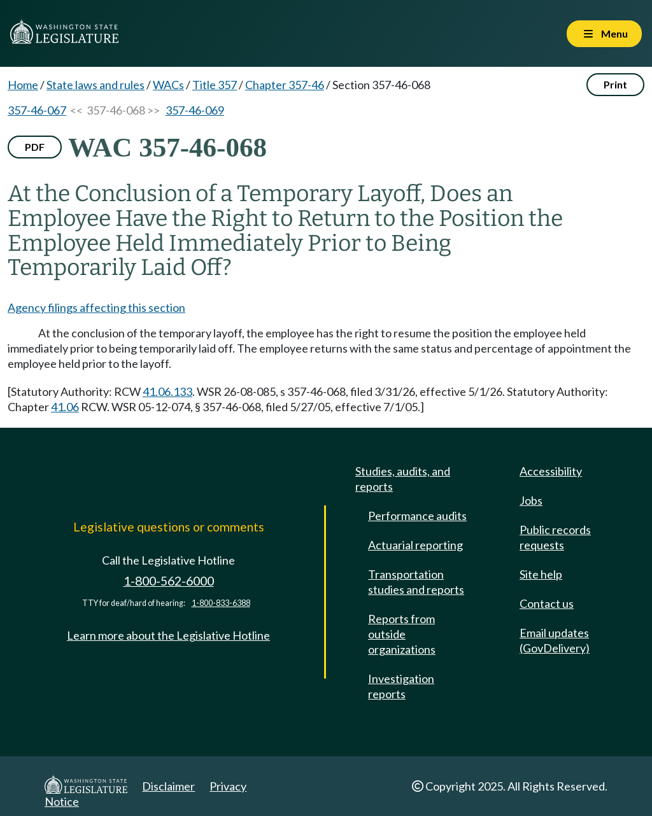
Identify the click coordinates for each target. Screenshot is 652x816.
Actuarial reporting (415, 545)
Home (23, 85)
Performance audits (417, 516)
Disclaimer (168, 786)
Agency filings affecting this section (96, 307)
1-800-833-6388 (221, 603)
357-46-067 (37, 110)
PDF (35, 147)
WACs (168, 85)
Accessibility (551, 471)
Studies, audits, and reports (402, 478)
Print (615, 84)
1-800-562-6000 (169, 580)
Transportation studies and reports (416, 581)
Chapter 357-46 (284, 85)
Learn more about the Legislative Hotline (168, 635)
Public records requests (555, 537)
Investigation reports (401, 686)
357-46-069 (195, 110)
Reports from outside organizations (402, 634)
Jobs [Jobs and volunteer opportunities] (531, 500)
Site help (541, 574)
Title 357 (214, 85)
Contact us (547, 603)
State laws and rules (95, 85)
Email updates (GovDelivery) (555, 640)
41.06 (65, 407)
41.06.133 (167, 391)
